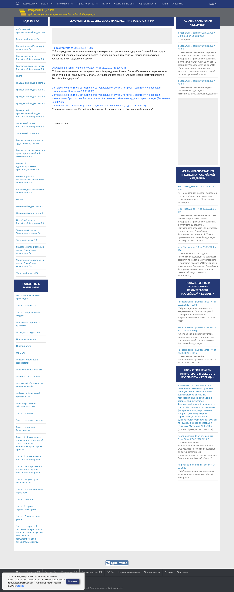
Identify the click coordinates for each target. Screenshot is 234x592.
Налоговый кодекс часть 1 (29, 206)
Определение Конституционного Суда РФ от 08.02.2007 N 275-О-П (89, 67)
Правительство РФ (87, 3)
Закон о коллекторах (27, 305)
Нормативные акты (124, 3)
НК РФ (19, 199)
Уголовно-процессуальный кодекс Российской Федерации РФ (30, 263)
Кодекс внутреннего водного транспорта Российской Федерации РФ (31, 153)
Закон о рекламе (25, 499)
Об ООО (20, 353)
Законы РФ (47, 3)
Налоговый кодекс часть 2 (29, 213)
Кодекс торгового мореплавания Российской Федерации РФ (30, 179)
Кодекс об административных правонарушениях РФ (27, 166)
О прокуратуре (23, 346)
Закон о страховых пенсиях (30, 420)
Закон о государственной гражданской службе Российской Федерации (29, 469)
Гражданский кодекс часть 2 (30, 89)
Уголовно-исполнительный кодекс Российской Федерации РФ (30, 250)
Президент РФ (65, 3)
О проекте (177, 3)
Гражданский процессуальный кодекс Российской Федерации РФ (30, 113)
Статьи (164, 3)
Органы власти (147, 3)
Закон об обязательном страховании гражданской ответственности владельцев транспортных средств (30, 443)
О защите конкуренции (28, 332)
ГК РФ (19, 76)
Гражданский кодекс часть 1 (30, 83)
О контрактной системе (28, 376)
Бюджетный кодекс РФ (28, 39)
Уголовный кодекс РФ (27, 273)
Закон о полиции (24, 413)
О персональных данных (29, 369)
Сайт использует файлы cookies (106, 588)
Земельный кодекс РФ (27, 133)
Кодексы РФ (30, 3)
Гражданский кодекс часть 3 (30, 96)
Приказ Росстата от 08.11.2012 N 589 (72, 48)
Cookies (20, 586)
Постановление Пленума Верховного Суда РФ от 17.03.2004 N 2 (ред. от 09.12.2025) (99, 105)
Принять (73, 581)
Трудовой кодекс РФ (26, 240)
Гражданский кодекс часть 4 (30, 103)
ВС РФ (106, 3)
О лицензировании (26, 339)
